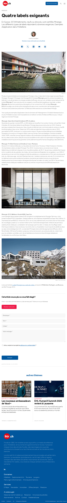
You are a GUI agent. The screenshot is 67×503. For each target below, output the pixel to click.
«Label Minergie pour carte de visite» (23, 285)
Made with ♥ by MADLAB (61, 501)
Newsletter (14, 487)
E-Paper (6, 487)
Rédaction (27, 495)
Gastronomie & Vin (18, 477)
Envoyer (9, 358)
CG (13, 501)
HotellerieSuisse (34, 497)
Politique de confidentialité (21, 501)
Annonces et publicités (40, 495)
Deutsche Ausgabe (52, 3)
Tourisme (29, 477)
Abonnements (8, 497)
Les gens (36, 477)
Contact (24, 497)
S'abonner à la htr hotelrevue (13, 495)
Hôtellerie (7, 477)
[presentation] (14, 351)
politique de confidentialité (27, 345)
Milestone (43, 487)
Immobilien (23, 487)
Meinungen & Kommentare (12, 480)
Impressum (9, 501)
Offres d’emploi (34, 487)
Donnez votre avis (9, 307)
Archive (17, 497)
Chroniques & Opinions (30, 480)
